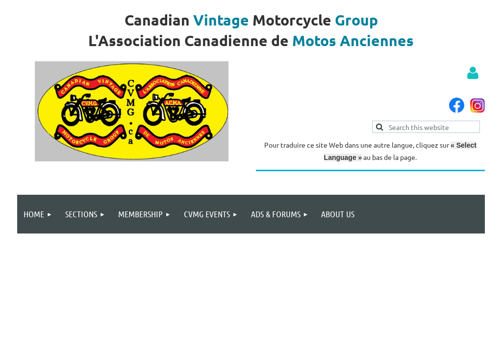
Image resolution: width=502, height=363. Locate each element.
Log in (472, 73)
